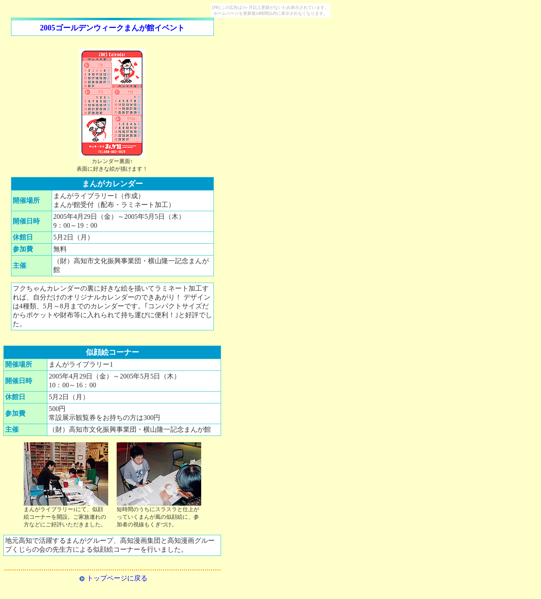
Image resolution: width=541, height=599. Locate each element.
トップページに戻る (117, 578)
